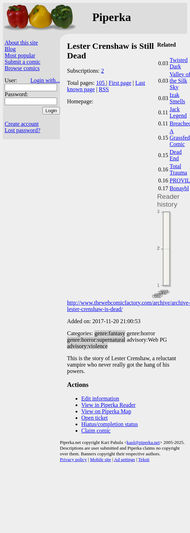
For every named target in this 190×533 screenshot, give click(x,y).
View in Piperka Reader (108, 405)
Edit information (100, 398)
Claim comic (96, 431)
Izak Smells (177, 98)
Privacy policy (73, 459)
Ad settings (124, 459)
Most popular (20, 55)
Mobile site (100, 459)
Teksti (144, 459)
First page (120, 83)
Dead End (176, 155)
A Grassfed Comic (180, 137)
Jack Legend (178, 112)
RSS (104, 89)
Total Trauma (178, 169)
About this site (21, 43)
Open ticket (94, 418)
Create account (22, 124)
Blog (10, 49)
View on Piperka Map (106, 411)
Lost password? (22, 130)
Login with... (45, 80)
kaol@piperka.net (143, 442)
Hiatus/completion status (109, 424)
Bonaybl (179, 188)
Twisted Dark (179, 63)
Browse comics (22, 68)
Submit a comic (22, 62)
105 (101, 83)
